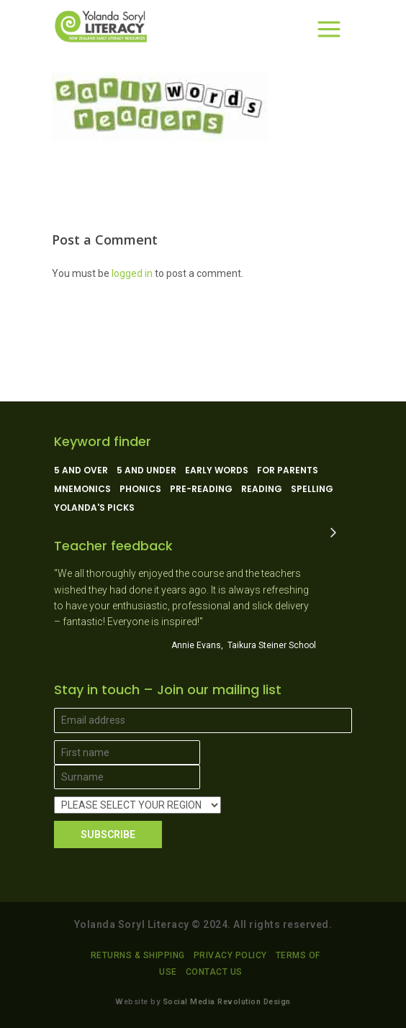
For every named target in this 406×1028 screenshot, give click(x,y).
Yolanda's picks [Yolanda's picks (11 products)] (94, 507)
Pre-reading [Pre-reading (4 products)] (201, 489)
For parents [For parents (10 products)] (287, 470)
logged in (132, 273)
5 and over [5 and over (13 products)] (81, 470)
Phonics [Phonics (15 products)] (140, 489)
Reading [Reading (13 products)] (261, 489)
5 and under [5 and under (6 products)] (146, 470)
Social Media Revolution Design (227, 1001)
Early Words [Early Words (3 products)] (216, 470)
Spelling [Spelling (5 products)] (312, 489)
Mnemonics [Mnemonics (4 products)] (82, 489)
